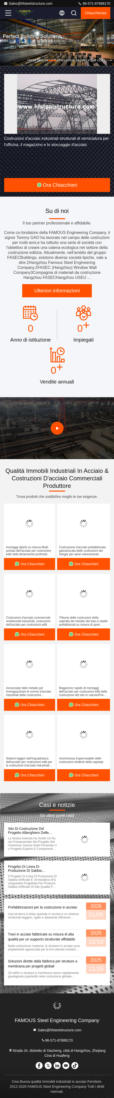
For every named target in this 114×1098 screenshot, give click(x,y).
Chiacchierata (95, 13)
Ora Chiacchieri (57, 185)
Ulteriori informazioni (57, 290)
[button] (52, 60)
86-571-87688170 (94, 3)
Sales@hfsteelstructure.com (28, 3)
